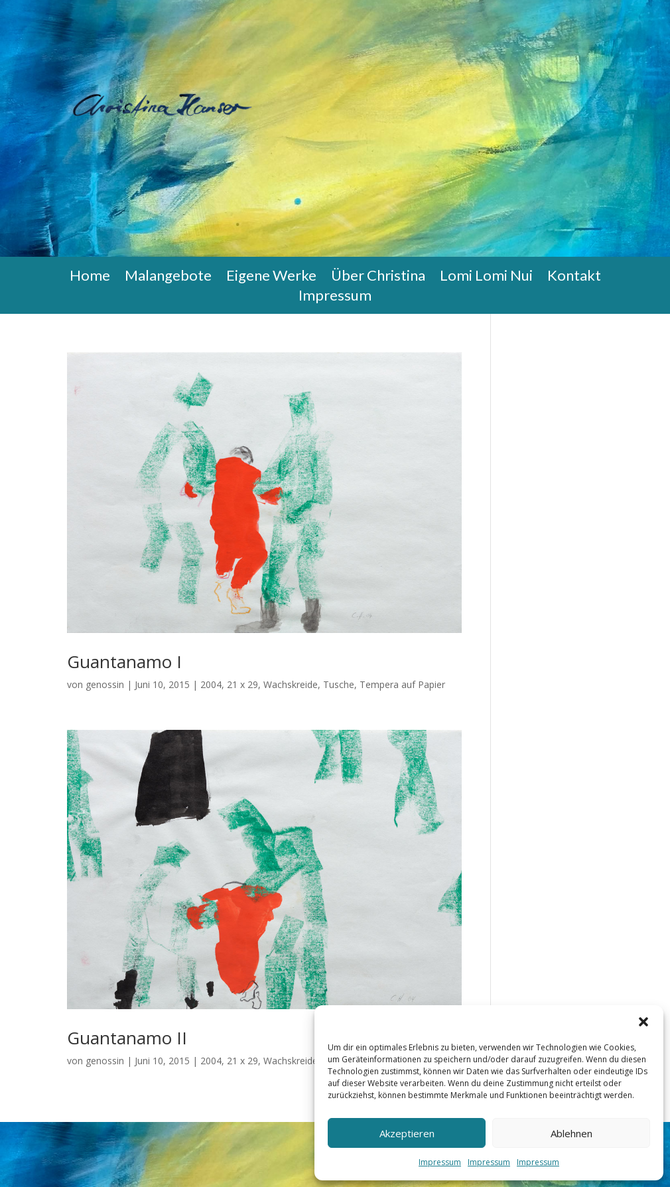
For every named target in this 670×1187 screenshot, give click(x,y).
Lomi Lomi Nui (486, 277)
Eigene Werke (271, 277)
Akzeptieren (407, 1133)
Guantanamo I (124, 661)
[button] (643, 1021)
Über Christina (378, 277)
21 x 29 (242, 684)
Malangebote (168, 277)
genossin (105, 684)
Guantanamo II (127, 1038)
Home (90, 277)
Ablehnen (571, 1133)
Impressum (440, 1162)
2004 (211, 684)
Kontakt (574, 277)
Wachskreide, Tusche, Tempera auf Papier (354, 684)
